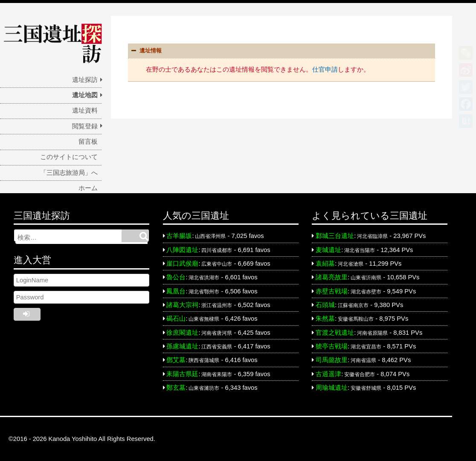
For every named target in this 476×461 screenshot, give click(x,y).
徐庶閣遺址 (182, 332)
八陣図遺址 (182, 249)
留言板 (88, 141)
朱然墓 (325, 318)
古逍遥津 (328, 374)
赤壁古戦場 (332, 291)
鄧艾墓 (176, 360)
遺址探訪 (85, 79)
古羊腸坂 (179, 235)
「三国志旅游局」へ (69, 172)
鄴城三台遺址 (335, 235)
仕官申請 (325, 69)
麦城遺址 (328, 249)
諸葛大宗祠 (182, 305)
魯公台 (176, 277)
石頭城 (325, 305)
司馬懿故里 (332, 360)
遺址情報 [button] (145, 50)
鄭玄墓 (176, 387)
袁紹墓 (325, 263)
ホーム (88, 188)
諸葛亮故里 (332, 277)
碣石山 (176, 318)
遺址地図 (85, 95)
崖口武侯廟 (182, 263)
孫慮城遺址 (182, 346)
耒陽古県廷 (182, 374)
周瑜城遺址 (332, 387)
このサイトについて (69, 157)
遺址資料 (85, 110)
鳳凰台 (176, 291)
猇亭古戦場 (332, 346)
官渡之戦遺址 (335, 332)
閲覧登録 (85, 126)
